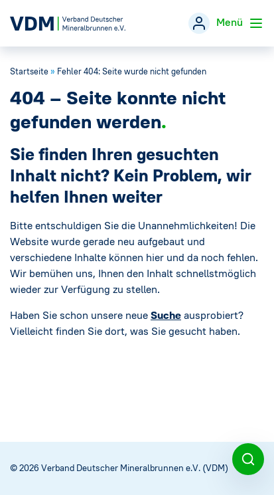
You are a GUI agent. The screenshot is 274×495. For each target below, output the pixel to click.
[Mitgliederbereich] (199, 23)
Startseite (29, 71)
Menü (240, 23)
